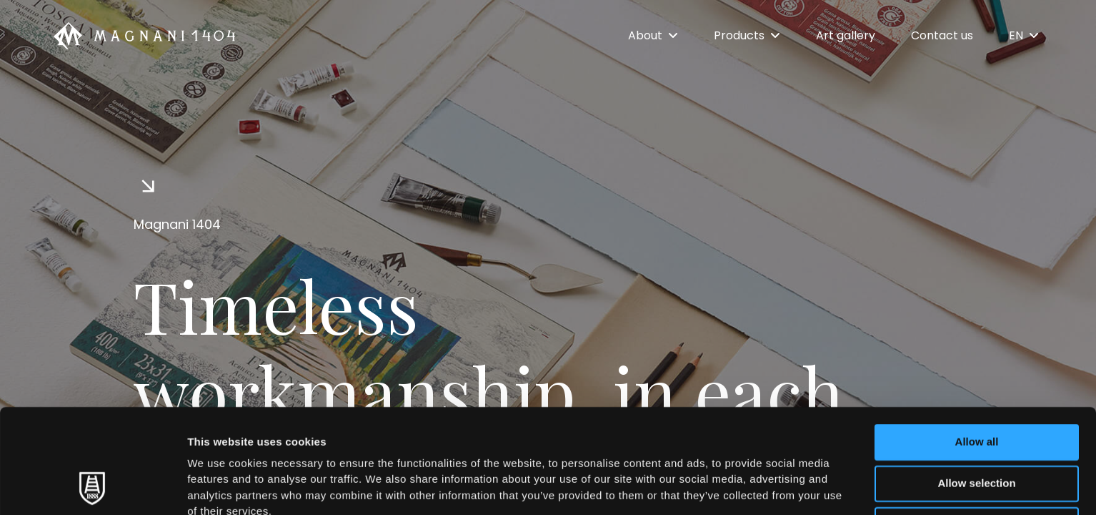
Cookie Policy (652, 429)
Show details (750, 487)
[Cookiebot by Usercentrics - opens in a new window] (92, 487)
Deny (977, 427)
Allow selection (976, 385)
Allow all (977, 344)
